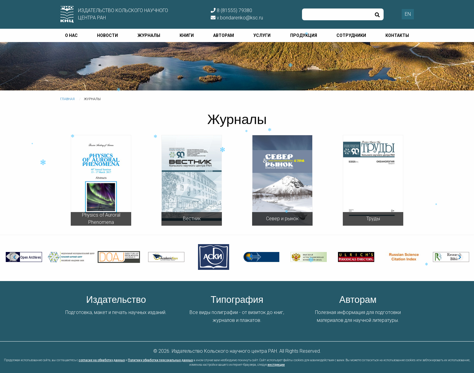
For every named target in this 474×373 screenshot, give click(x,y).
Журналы (149, 35)
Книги (187, 35)
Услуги (262, 35)
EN (408, 14)
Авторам (223, 35)
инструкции (276, 364)
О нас (71, 35)
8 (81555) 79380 (231, 10)
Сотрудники (351, 35)
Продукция (303, 35)
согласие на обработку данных (102, 360)
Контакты (397, 35)
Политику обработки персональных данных (160, 360)
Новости (107, 35)
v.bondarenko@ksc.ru (237, 18)
